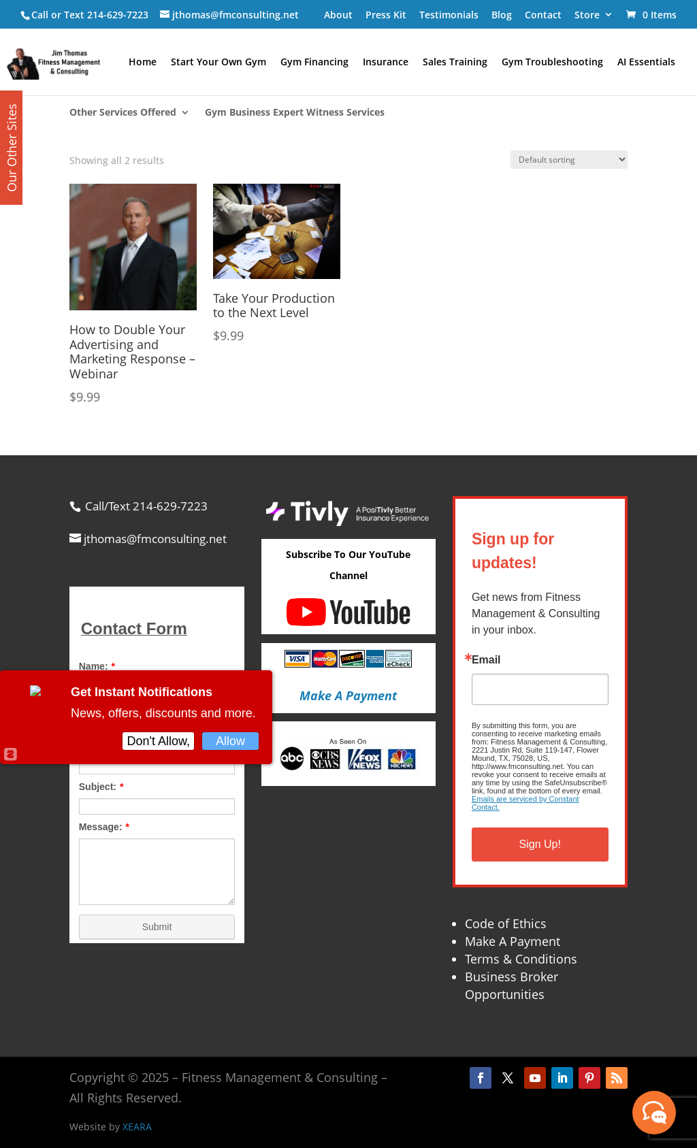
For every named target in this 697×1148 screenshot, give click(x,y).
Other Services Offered (122, 113)
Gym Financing (314, 62)
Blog (501, 14)
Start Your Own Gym (218, 62)
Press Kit (386, 14)
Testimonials (449, 14)
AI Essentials (646, 62)
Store (587, 14)
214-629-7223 (117, 14)
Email (486, 660)
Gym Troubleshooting (552, 62)
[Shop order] (569, 159)
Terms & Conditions (521, 959)
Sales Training (455, 62)
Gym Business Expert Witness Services (295, 113)
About (338, 14)
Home (143, 62)
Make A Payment (512, 941)
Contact (543, 14)
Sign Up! (540, 844)
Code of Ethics (506, 923)
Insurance (385, 62)
